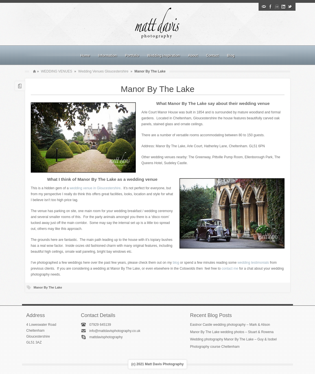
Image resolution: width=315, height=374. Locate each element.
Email (264, 7)
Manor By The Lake (157, 89)
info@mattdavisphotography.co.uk (114, 331)
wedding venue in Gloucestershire (95, 188)
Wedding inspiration (163, 56)
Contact (212, 56)
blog (176, 263)
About (193, 56)
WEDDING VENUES (56, 71)
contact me (230, 268)
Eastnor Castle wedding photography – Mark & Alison (230, 325)
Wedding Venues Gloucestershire (103, 71)
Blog (231, 56)
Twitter (290, 7)
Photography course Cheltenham (214, 347)
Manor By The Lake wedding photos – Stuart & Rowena (232, 332)
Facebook (270, 7)
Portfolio (132, 56)
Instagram (277, 7)
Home (85, 56)
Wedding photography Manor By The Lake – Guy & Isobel (233, 339)
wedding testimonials (253, 263)
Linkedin (283, 7)
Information (107, 56)
